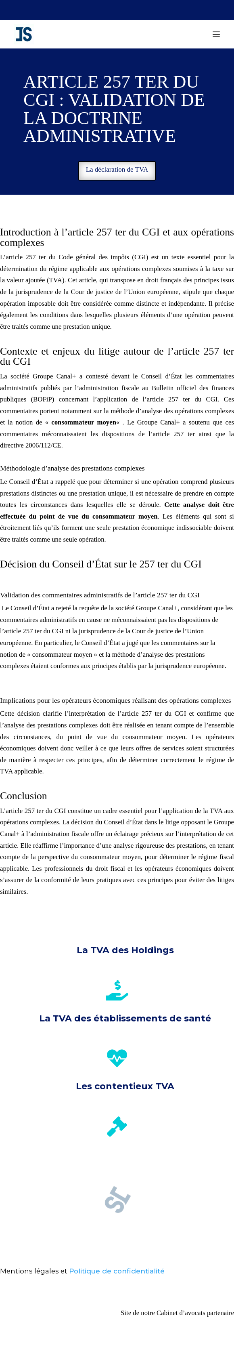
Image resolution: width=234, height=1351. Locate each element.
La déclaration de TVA (117, 169)
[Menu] (216, 34)
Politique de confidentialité (117, 1271)
